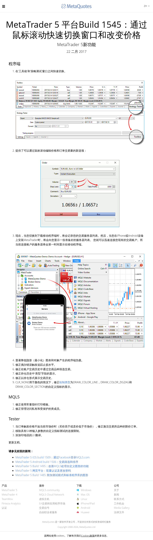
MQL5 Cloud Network (51, 494)
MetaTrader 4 (9, 494)
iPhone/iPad (88, 503)
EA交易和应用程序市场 (52, 503)
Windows (86, 490)
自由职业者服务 (48, 512)
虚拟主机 (44, 499)
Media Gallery (122, 507)
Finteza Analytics (11, 503)
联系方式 (119, 499)
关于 (116, 490)
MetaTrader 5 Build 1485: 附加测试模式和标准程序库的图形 (51, 475)
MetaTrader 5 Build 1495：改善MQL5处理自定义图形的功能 (52, 466)
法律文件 (119, 512)
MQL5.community (49, 490)
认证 (4, 507)
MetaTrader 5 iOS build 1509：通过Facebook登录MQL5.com (52, 457)
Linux (84, 499)
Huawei (85, 512)
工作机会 (119, 503)
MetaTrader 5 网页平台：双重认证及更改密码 (43, 470)
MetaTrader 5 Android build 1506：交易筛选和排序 (46, 462)
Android (85, 507)
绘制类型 (64, 382)
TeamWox (7, 499)
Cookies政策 (88, 535)
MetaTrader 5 (9, 490)
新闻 (116, 494)
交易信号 (44, 507)
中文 (145, 6)
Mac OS (85, 494)
